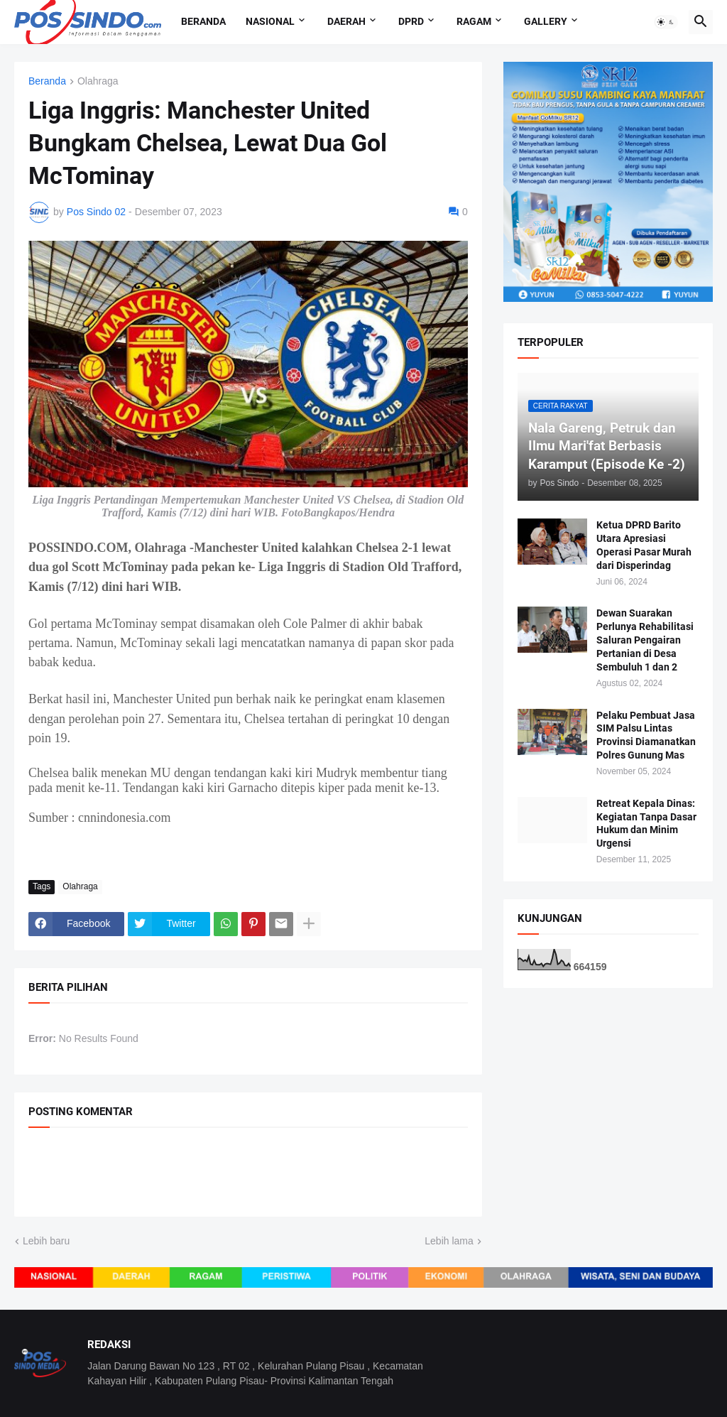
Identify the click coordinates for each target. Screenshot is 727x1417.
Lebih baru (46, 1241)
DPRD (411, 21)
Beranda (203, 21)
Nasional (270, 21)
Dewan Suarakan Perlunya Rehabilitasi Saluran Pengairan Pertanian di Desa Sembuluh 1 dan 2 (645, 640)
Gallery (545, 21)
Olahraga (98, 81)
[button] (666, 22)
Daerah (346, 21)
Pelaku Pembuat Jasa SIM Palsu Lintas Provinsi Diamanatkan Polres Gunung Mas (646, 735)
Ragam (474, 21)
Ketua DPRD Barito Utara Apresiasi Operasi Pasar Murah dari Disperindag (644, 545)
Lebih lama (449, 1241)
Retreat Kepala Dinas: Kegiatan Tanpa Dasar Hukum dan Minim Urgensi (646, 823)
